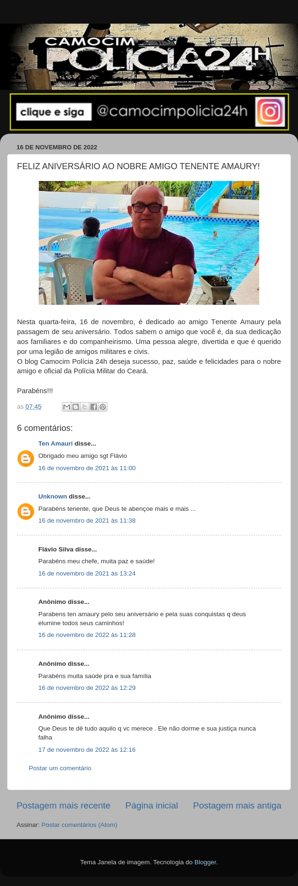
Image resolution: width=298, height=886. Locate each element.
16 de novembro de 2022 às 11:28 (87, 634)
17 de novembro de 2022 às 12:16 (87, 749)
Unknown (52, 496)
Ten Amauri (55, 443)
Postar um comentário (60, 768)
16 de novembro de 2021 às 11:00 (87, 468)
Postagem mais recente (63, 805)
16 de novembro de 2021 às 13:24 (87, 573)
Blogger (205, 862)
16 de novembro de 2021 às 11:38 (87, 520)
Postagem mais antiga (237, 805)
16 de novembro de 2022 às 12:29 (87, 687)
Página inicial (151, 805)
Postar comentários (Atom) (80, 824)
